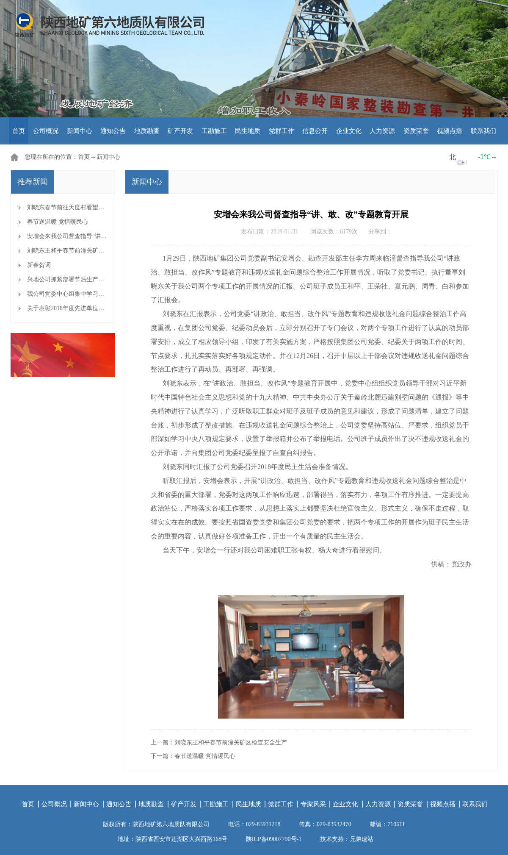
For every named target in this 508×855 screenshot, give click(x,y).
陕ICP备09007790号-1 (273, 839)
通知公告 (113, 131)
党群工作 (281, 131)
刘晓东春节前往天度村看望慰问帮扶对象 (80, 207)
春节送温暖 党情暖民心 (57, 222)
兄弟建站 (361, 839)
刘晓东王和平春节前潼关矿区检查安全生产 (83, 250)
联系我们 (483, 131)
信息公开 (315, 131)
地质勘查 (147, 131)
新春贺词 (39, 265)
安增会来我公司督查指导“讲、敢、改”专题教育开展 (95, 236)
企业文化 (349, 131)
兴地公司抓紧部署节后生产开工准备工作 (80, 279)
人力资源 (382, 131)
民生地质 (247, 131)
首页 (18, 131)
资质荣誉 (416, 131)
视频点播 (449, 131)
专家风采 (313, 804)
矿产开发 (180, 131)
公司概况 (45, 131)
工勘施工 (214, 131)
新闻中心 (79, 131)
